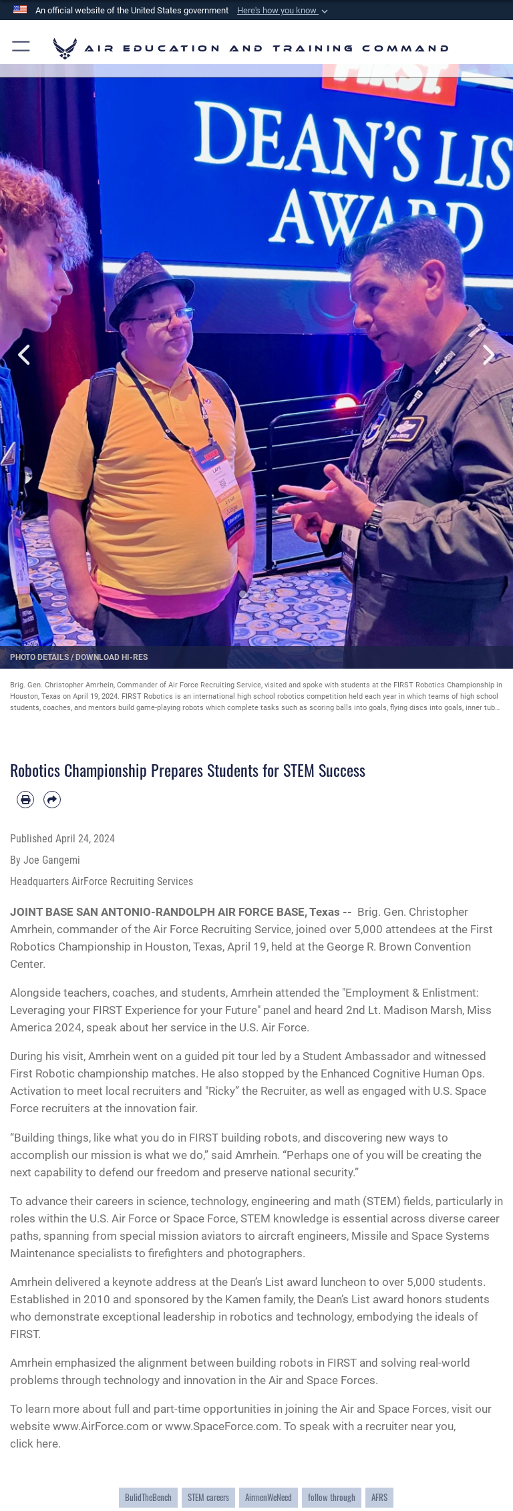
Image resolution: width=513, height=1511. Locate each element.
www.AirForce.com (101, 1426)
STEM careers (208, 1497)
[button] (284, 10)
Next (487, 354)
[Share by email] (52, 799)
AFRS (379, 1497)
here (47, 1443)
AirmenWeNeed (268, 1497)
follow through (331, 1497)
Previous (25, 354)
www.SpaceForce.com (222, 1426)
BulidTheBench (148, 1497)
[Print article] (25, 799)
